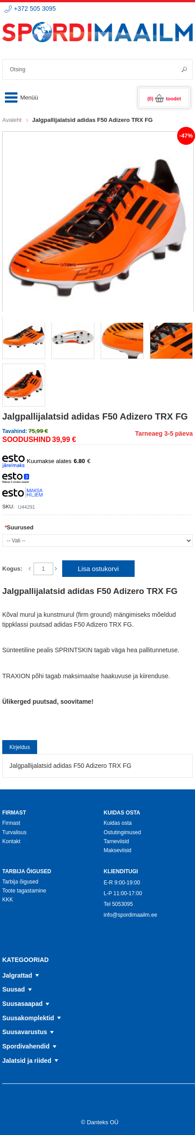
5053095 (122, 904)
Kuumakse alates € (46, 461)
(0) (164, 98)
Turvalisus (14, 832)
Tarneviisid (116, 841)
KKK (7, 900)
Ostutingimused (122, 832)
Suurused (19, 527)
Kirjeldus (19, 747)
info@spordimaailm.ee (130, 915)
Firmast (11, 823)
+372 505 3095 (35, 8)
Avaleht (11, 120)
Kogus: (12, 568)
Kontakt (11, 841)
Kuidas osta (118, 823)
